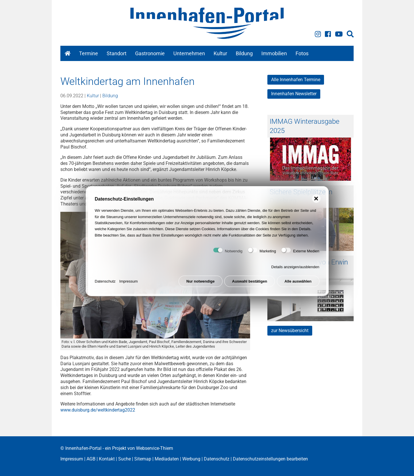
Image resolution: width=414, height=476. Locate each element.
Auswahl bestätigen (249, 283)
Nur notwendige (200, 283)
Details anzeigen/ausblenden (295, 269)
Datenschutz (105, 283)
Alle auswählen (298, 283)
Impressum (128, 283)
